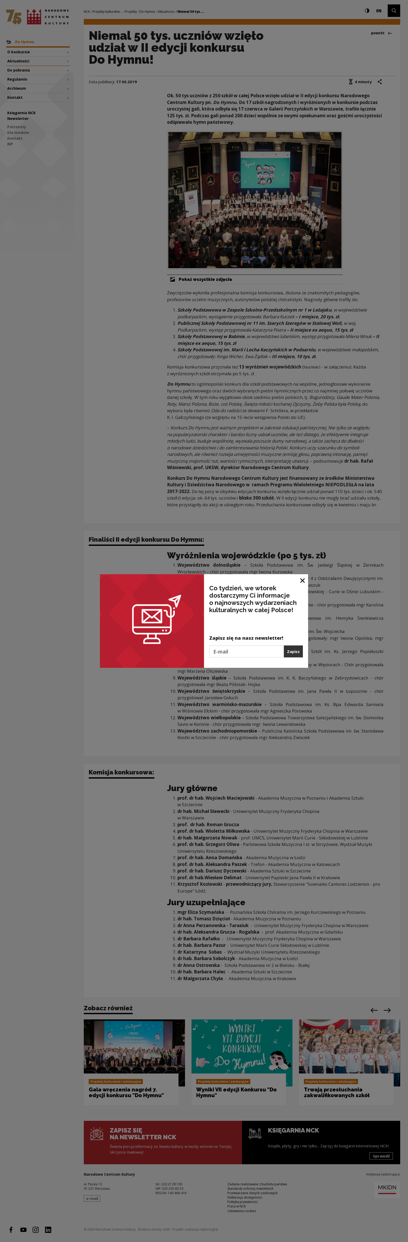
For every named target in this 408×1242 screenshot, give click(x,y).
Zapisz (293, 651)
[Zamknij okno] (302, 580)
